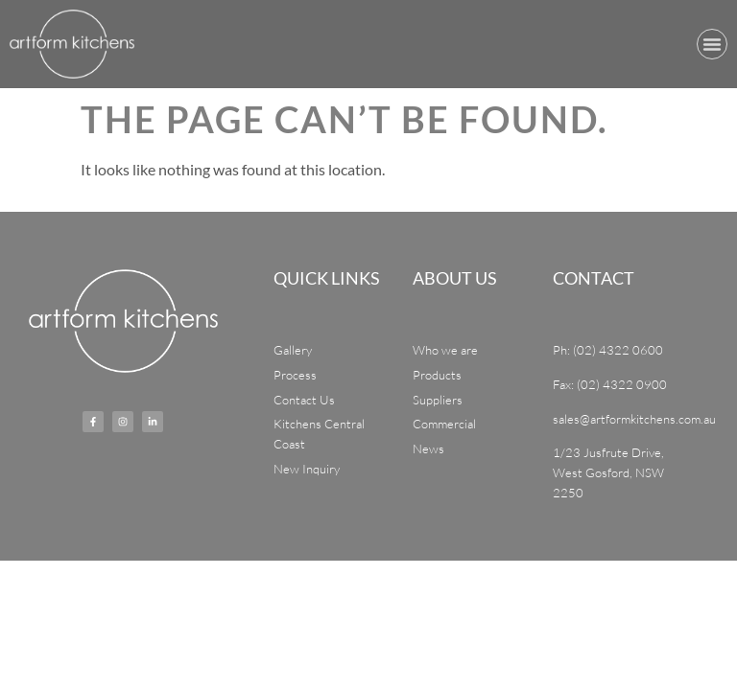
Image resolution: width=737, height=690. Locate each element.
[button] (712, 44)
